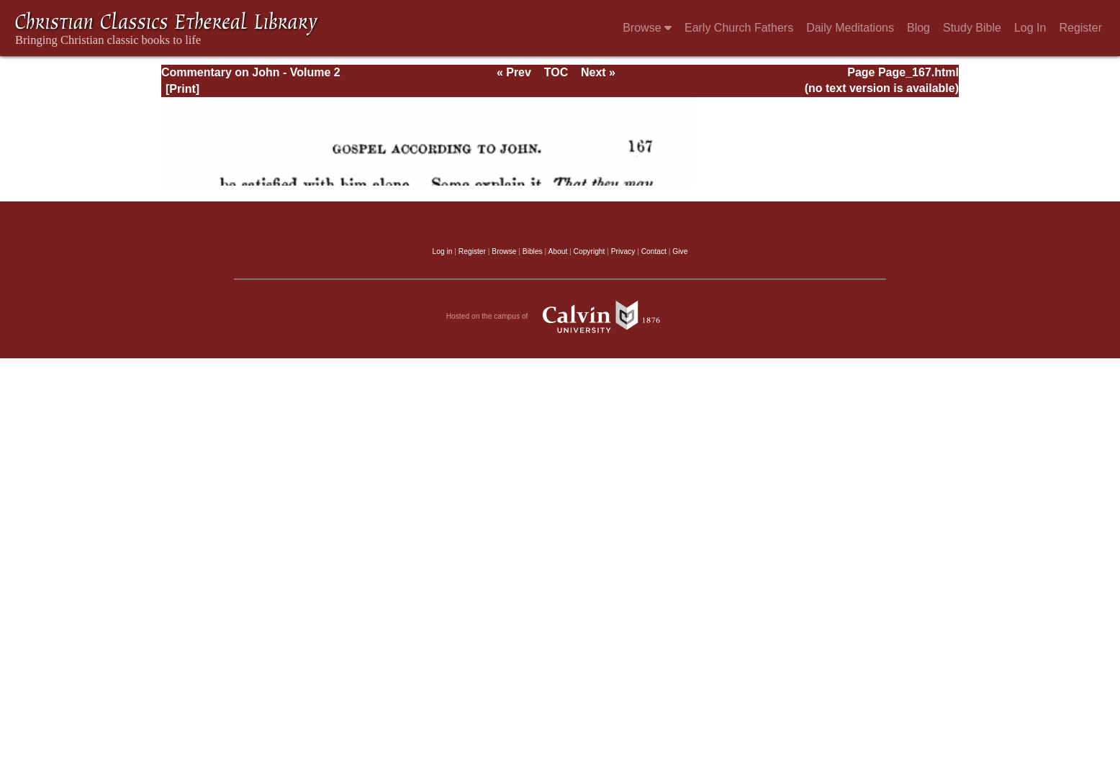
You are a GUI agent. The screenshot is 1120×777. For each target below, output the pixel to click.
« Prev (514, 72)
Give (679, 251)
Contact (654, 251)
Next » (598, 72)
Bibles (533, 251)
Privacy (623, 251)
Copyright (589, 251)
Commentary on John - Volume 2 (250, 72)
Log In (1030, 28)
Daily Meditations (850, 28)
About (557, 251)
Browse (647, 28)
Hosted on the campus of (560, 316)
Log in (443, 251)
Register (1080, 28)
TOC (556, 72)
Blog (918, 28)
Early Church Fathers (739, 28)
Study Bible (972, 28)
